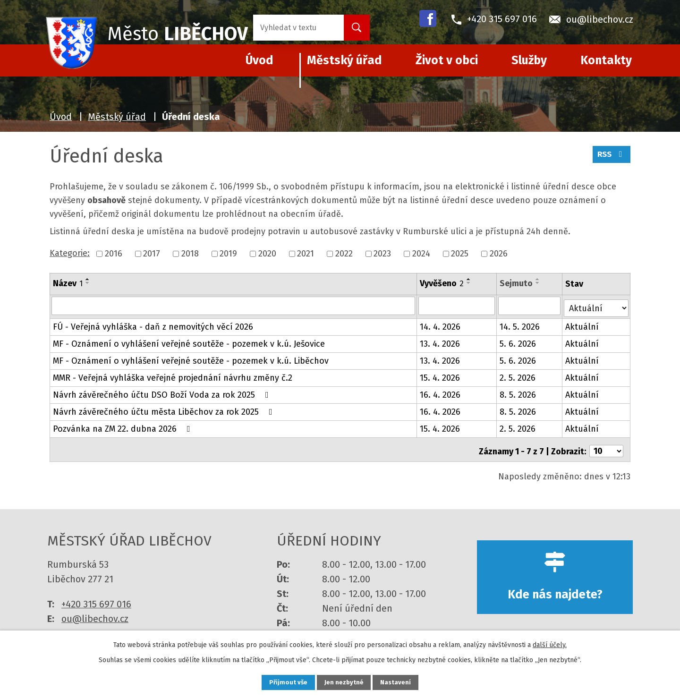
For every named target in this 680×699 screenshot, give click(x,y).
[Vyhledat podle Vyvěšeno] (457, 306)
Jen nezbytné (344, 682)
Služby (529, 60)
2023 (382, 253)
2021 (305, 253)
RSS (610, 157)
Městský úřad (344, 60)
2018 (190, 253)
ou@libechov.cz (94, 613)
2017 (151, 253)
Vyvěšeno (442, 283)
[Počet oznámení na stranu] (606, 446)
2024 (421, 253)
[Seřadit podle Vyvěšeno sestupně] (469, 283)
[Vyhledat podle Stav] (597, 305)
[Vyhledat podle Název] (233, 306)
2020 (267, 253)
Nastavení (401, 682)
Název (68, 283)
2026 (499, 253)
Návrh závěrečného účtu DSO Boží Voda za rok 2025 (162, 392)
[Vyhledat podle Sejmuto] (530, 306)
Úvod (61, 116)
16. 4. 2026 (440, 392)
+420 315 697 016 (96, 598)
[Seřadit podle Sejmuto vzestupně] (538, 279)
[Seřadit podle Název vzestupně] (88, 279)
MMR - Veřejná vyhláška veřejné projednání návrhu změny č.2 (172, 375)
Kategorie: (70, 253)
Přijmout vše (282, 682)
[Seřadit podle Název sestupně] (88, 283)
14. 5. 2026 (520, 324)
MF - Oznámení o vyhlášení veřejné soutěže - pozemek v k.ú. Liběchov (191, 358)
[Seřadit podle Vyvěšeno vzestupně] (469, 279)
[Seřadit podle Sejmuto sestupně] (538, 283)
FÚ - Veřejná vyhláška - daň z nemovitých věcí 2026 (153, 324)
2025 (459, 253)
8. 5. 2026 (518, 392)
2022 (344, 253)
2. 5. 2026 (518, 375)
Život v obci (447, 60)
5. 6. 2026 (518, 341)
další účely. (550, 643)
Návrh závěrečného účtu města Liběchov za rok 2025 (164, 409)
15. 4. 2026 (440, 375)
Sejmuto (516, 283)
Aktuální (583, 324)
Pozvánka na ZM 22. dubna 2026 (123, 426)
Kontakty (606, 60)
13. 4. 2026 (440, 341)
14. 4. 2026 (440, 324)
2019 (228, 253)
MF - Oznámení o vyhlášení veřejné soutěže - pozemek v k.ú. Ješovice (189, 341)
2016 (113, 253)
